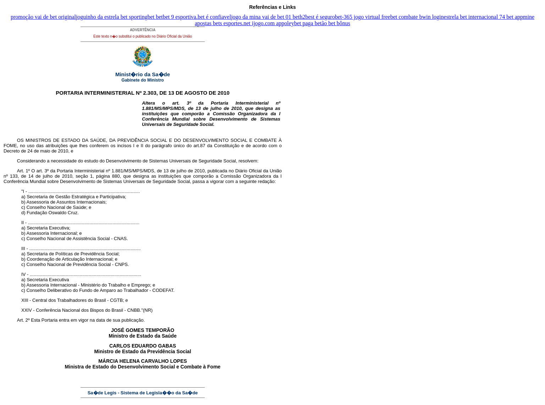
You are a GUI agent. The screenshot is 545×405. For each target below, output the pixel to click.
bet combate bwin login (417, 17)
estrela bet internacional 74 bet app (483, 17)
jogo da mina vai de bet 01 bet (265, 17)
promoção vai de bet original (43, 17)
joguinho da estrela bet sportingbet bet (119, 17)
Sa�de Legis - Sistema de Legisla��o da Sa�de (143, 392)
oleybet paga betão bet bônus (317, 23)
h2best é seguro (317, 17)
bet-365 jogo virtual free (362, 17)
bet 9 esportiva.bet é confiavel (197, 17)
